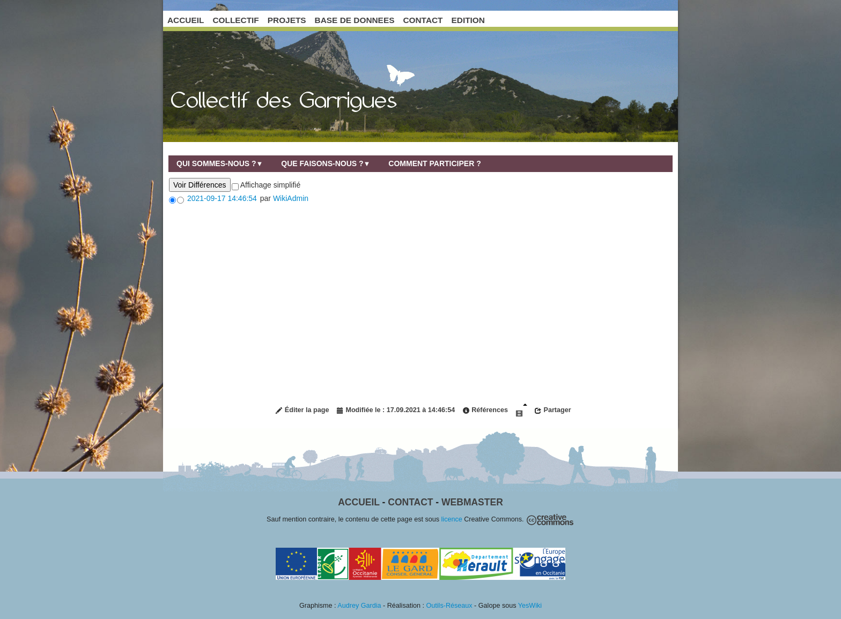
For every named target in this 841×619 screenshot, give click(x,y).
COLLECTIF (235, 20)
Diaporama (521, 410)
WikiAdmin (290, 198)
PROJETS (287, 20)
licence (451, 519)
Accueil (358, 502)
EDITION (468, 20)
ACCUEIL (185, 20)
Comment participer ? (434, 163)
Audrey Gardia (359, 605)
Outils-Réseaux (449, 605)
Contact (410, 502)
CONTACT (422, 20)
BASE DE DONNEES (355, 20)
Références (485, 410)
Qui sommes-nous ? (219, 163)
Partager (552, 410)
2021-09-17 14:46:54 (222, 198)
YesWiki (530, 605)
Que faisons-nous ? (325, 163)
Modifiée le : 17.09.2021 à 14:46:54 (395, 410)
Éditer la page (302, 410)
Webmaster (472, 502)
